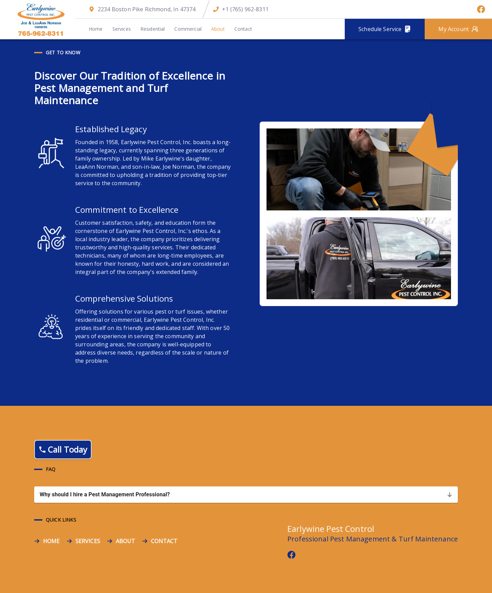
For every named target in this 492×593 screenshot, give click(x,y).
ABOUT (125, 541)
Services (121, 29)
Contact (243, 29)
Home (96, 29)
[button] (246, 494)
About (218, 29)
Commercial (188, 29)
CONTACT (164, 541)
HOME (51, 541)
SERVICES (88, 541)
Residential (152, 29)
